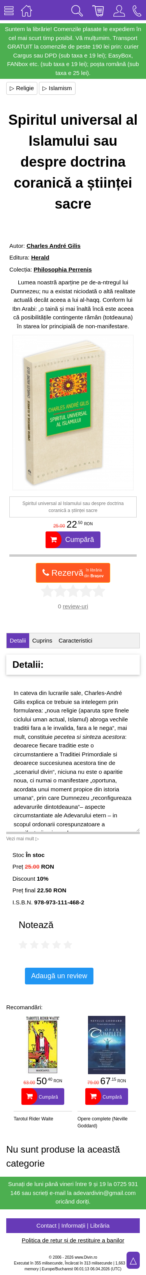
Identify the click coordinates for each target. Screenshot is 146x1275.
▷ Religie (22, 88)
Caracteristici (75, 640)
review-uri (75, 606)
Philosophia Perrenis (63, 269)
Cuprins (42, 640)
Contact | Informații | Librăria (73, 1225)
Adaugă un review (59, 976)
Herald (40, 257)
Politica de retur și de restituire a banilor (73, 1240)
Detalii (18, 640)
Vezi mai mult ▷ (22, 838)
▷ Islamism (57, 88)
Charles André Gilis (53, 245)
